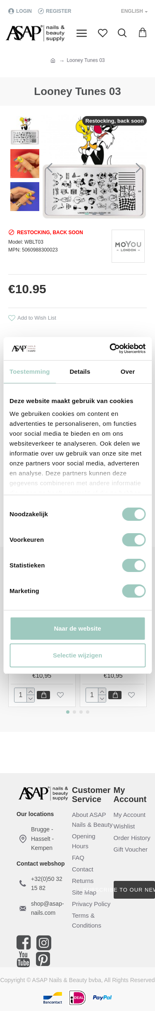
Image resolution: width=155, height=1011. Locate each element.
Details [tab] (79, 371)
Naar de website (77, 628)
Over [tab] (128, 371)
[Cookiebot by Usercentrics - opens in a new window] (110, 348)
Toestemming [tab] (30, 371)
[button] (49, 167)
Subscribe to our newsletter (134, 890)
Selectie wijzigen (77, 655)
